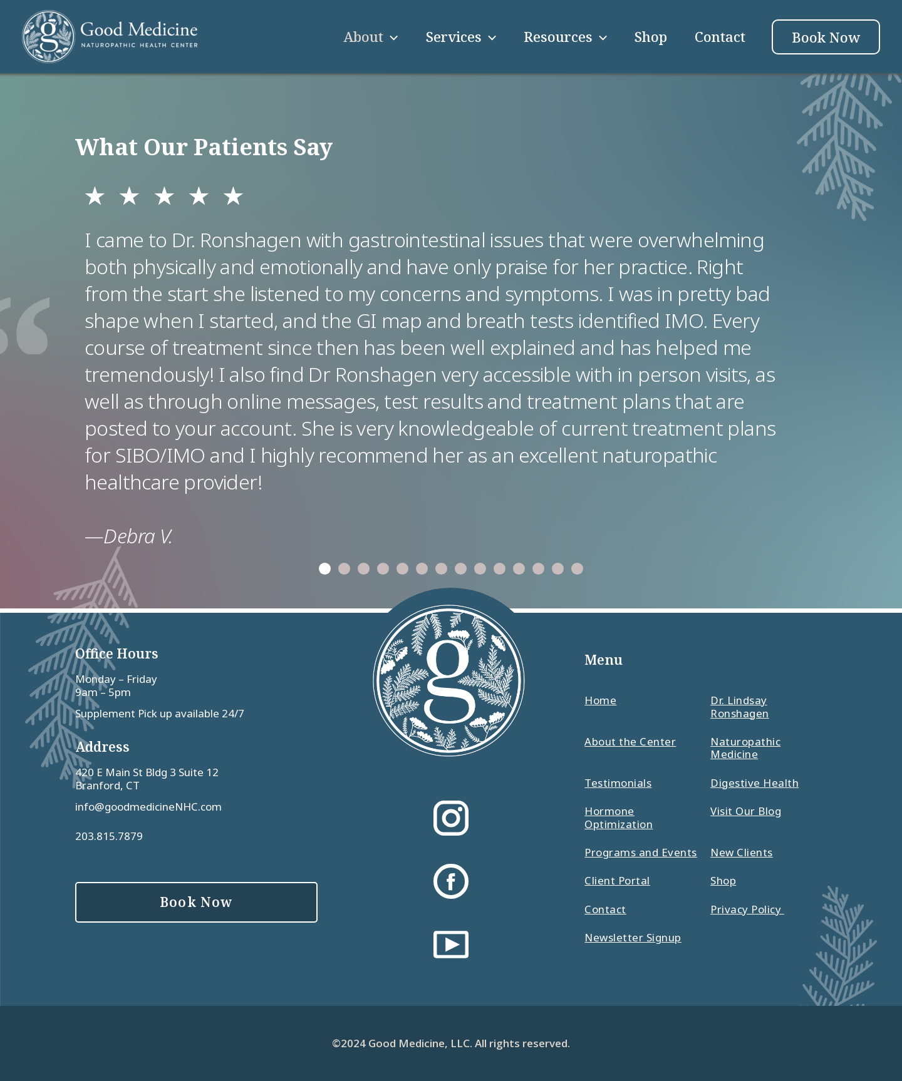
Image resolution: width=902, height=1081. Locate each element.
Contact (720, 36)
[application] (390, 36)
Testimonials (617, 783)
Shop (651, 36)
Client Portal (617, 880)
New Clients (741, 852)
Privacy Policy (747, 909)
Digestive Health (754, 783)
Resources (565, 36)
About (370, 36)
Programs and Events (640, 852)
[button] (325, 569)
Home (600, 700)
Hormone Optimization (618, 818)
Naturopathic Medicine (745, 748)
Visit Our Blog (745, 811)
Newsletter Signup (633, 937)
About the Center (630, 742)
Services (461, 36)
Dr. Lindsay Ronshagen (739, 707)
